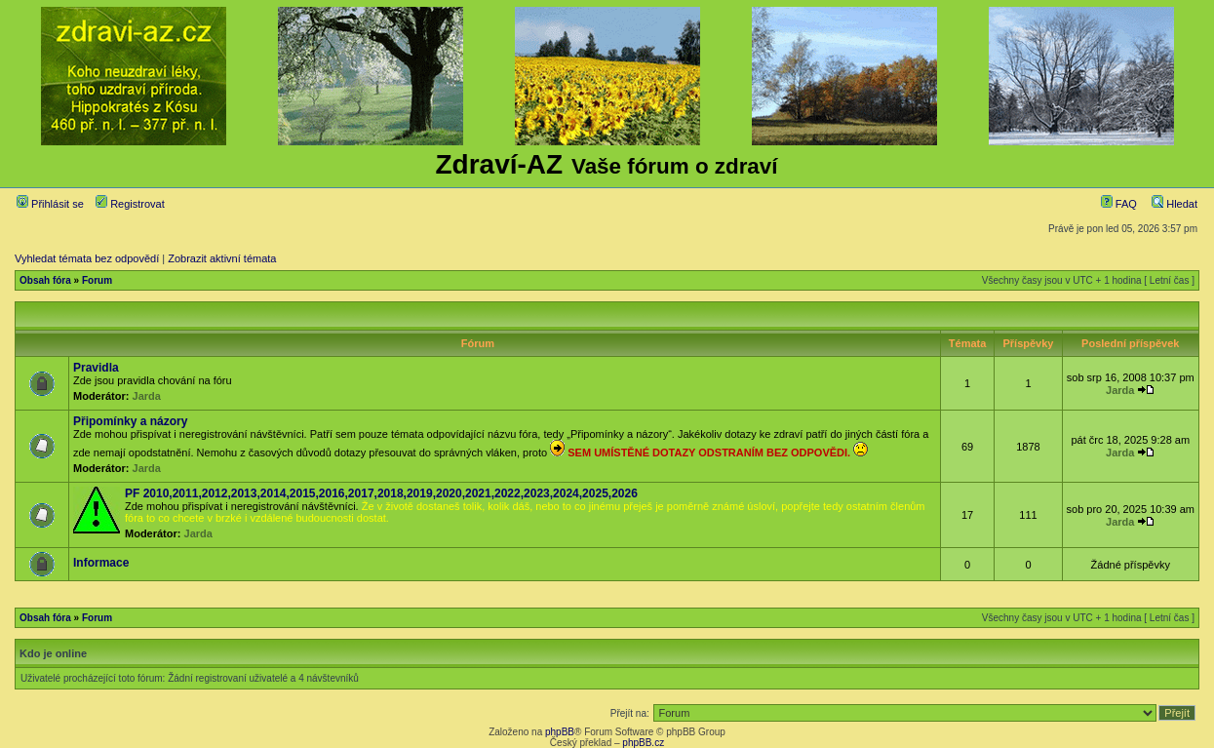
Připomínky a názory (130, 421)
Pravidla (96, 367)
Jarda (147, 396)
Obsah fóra (45, 280)
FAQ (1119, 204)
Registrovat (130, 204)
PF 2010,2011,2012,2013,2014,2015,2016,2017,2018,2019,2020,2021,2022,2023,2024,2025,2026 (381, 493)
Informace (101, 563)
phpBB (559, 732)
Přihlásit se (50, 204)
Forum (97, 280)
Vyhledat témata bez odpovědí (87, 258)
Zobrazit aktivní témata (222, 258)
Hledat (1174, 204)
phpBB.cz (643, 742)
